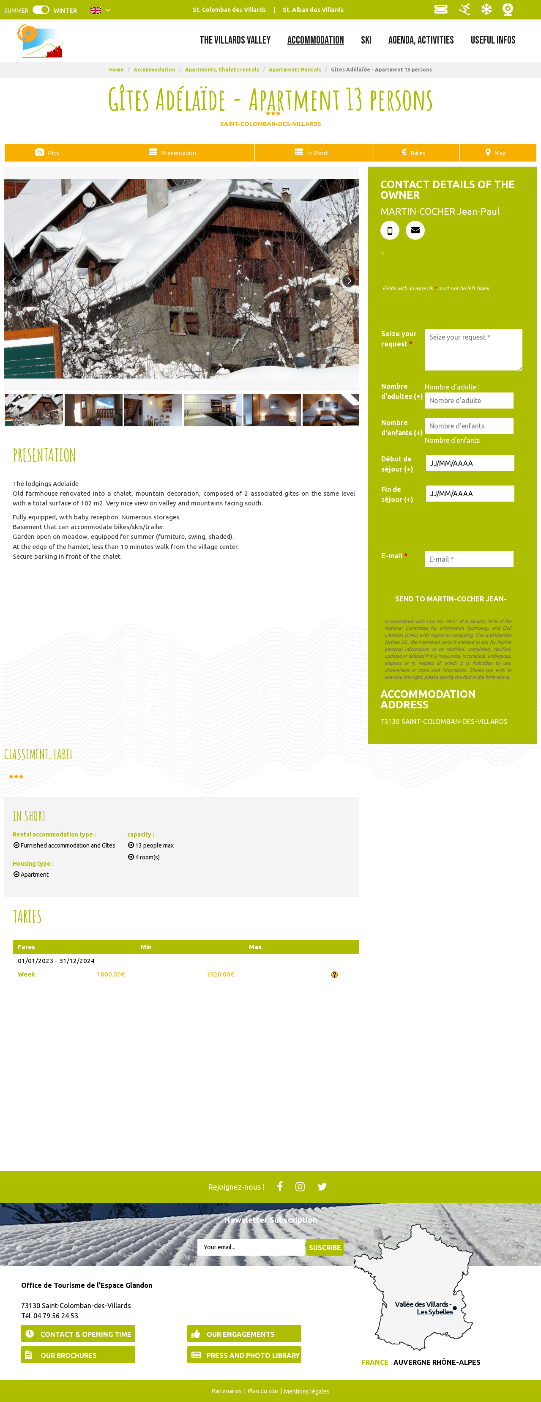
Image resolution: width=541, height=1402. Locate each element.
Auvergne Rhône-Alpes (437, 1362)
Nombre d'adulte (450, 386)
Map (500, 152)
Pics (52, 152)
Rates (417, 152)
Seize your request (399, 338)
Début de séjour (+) (397, 463)
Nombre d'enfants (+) (402, 427)
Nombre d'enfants (452, 440)
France (375, 1362)
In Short (315, 152)
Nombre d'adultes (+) (402, 391)
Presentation (175, 152)
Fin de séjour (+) (397, 494)
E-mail (394, 555)
